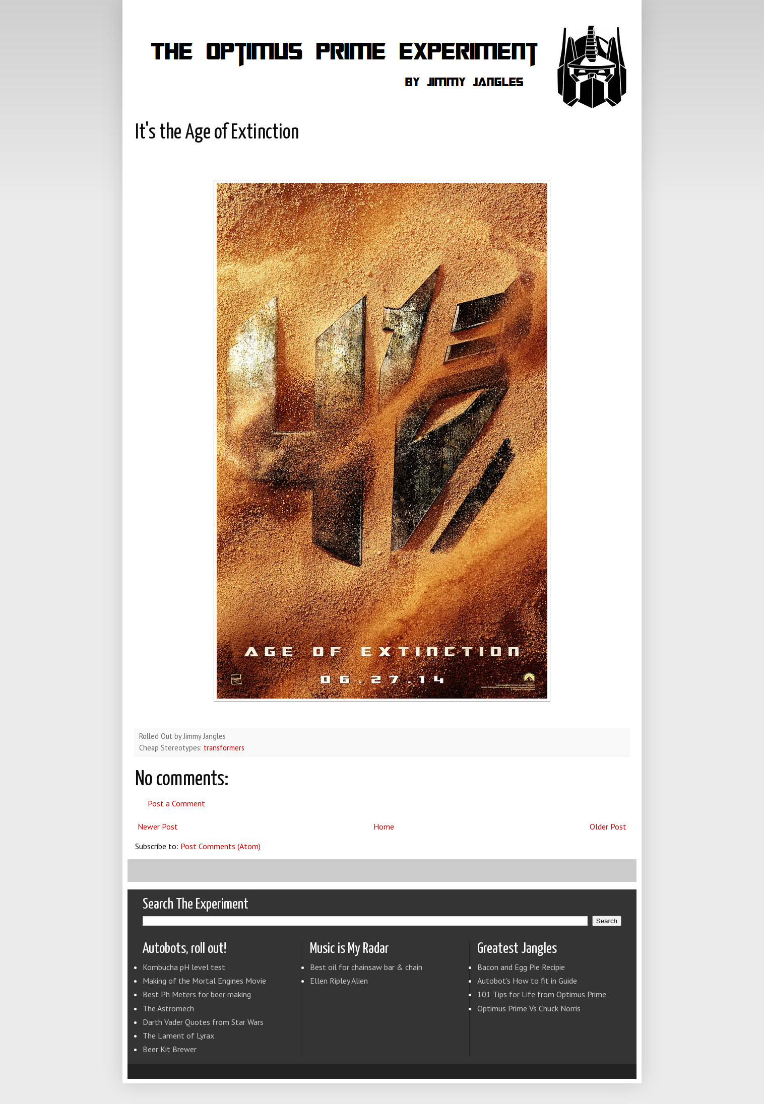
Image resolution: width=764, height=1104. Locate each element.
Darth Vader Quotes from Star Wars (203, 1022)
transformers (224, 747)
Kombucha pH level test (184, 967)
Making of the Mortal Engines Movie (204, 981)
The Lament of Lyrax (178, 1035)
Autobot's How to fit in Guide (527, 981)
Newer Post (158, 826)
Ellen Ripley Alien (339, 981)
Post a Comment (176, 803)
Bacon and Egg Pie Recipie (521, 967)
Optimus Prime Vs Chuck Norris (529, 1008)
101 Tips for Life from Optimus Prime (541, 994)
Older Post (608, 826)
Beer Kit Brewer (170, 1049)
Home (383, 826)
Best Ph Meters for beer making (197, 994)
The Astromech (168, 1008)
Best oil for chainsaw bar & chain (366, 967)
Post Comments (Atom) (220, 846)
